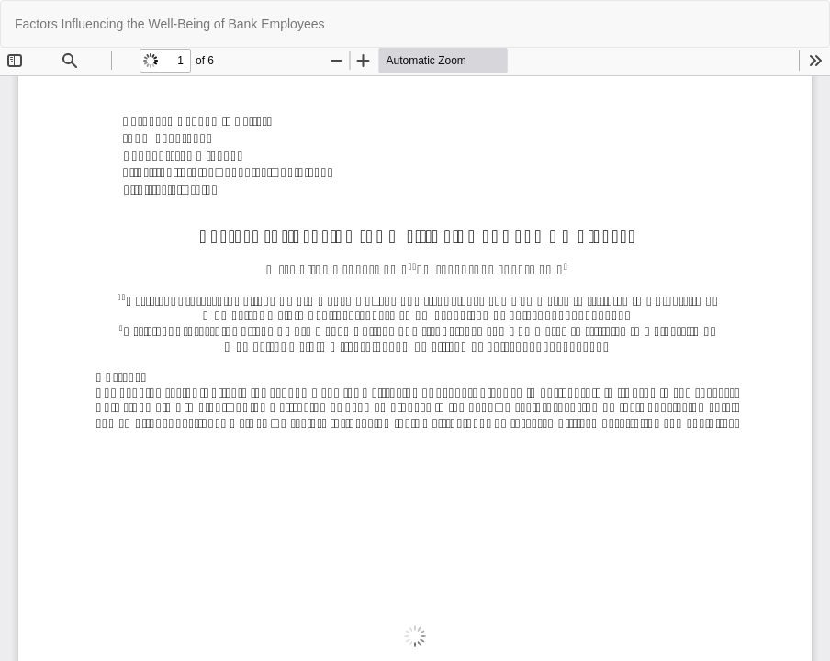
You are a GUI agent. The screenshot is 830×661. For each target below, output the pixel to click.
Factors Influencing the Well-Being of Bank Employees (169, 24)
